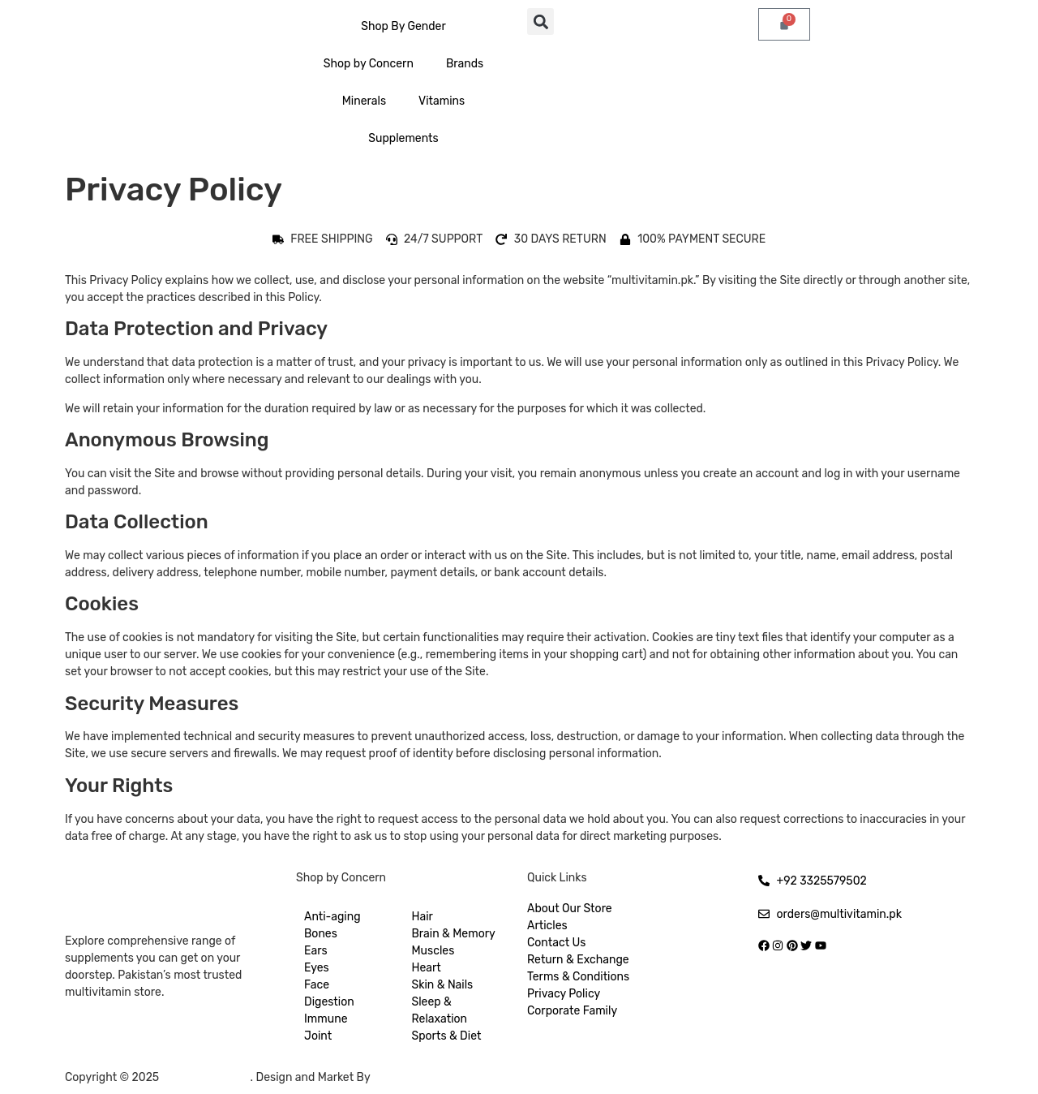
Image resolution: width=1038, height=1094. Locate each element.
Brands (464, 64)
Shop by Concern (369, 64)
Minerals (364, 101)
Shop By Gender (403, 26)
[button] (540, 21)
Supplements (403, 138)
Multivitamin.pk (206, 1077)
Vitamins (441, 101)
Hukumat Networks (427, 1077)
